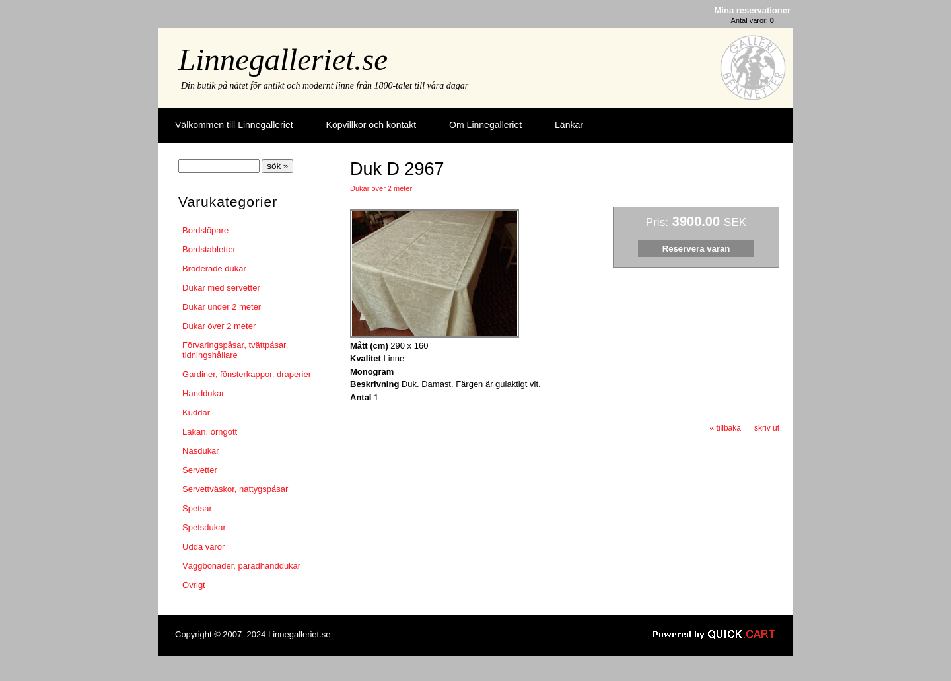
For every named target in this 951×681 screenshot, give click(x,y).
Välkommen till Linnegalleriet (234, 125)
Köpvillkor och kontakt (371, 125)
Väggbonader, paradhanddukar (241, 566)
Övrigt (193, 585)
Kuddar (196, 412)
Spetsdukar (204, 527)
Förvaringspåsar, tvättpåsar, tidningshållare (235, 350)
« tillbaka (725, 428)
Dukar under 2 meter (221, 307)
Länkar (569, 125)
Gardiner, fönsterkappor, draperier (246, 374)
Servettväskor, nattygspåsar (235, 489)
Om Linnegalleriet (485, 125)
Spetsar (197, 508)
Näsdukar (200, 451)
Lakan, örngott (209, 432)
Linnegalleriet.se (283, 59)
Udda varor (203, 547)
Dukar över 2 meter (219, 326)
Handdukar (203, 393)
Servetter (199, 470)
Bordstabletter (209, 249)
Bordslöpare (205, 230)
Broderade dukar (214, 268)
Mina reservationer (753, 10)
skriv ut (766, 428)
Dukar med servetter (221, 288)
